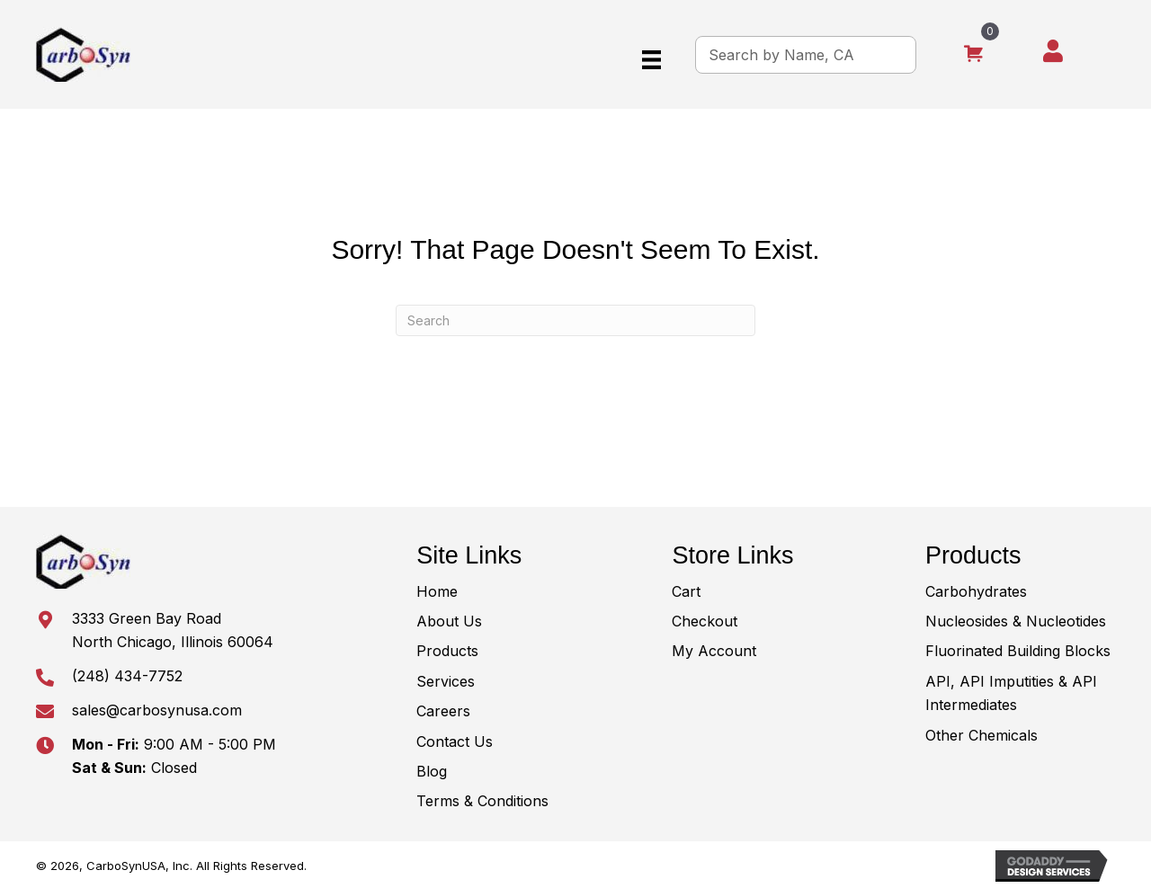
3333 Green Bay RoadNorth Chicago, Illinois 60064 (172, 630)
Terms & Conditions (482, 801)
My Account (714, 651)
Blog (431, 771)
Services (445, 681)
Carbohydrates (976, 591)
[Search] (575, 320)
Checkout (704, 621)
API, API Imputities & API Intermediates (1011, 693)
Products (447, 651)
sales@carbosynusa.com (157, 710)
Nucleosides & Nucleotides (1015, 621)
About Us (449, 621)
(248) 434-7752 (127, 676)
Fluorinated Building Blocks (1018, 651)
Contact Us (454, 741)
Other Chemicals (981, 735)
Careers (443, 711)
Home (437, 591)
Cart (686, 591)
